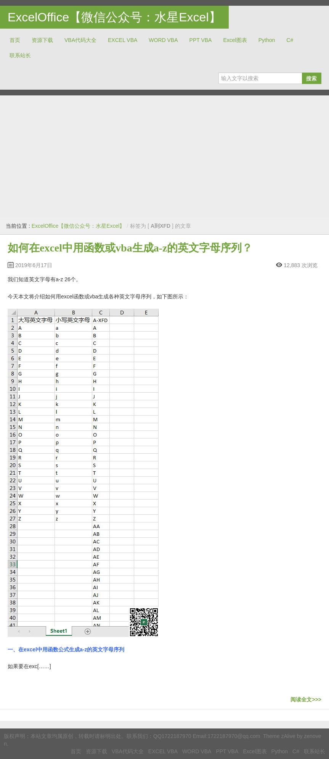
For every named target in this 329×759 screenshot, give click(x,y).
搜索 (311, 78)
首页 (15, 40)
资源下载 (42, 40)
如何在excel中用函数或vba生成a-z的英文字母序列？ (130, 248)
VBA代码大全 (80, 40)
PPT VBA (200, 40)
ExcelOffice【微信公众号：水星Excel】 (114, 17)
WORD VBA (163, 40)
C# (289, 40)
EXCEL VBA (122, 40)
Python (266, 40)
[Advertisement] (164, 156)
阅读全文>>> (305, 699)
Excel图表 (235, 40)
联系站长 (20, 55)
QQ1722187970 (172, 736)
